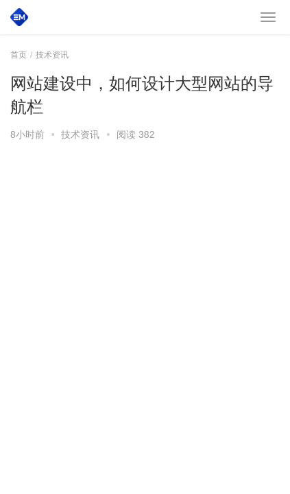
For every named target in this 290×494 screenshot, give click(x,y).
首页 (18, 55)
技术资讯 (80, 134)
